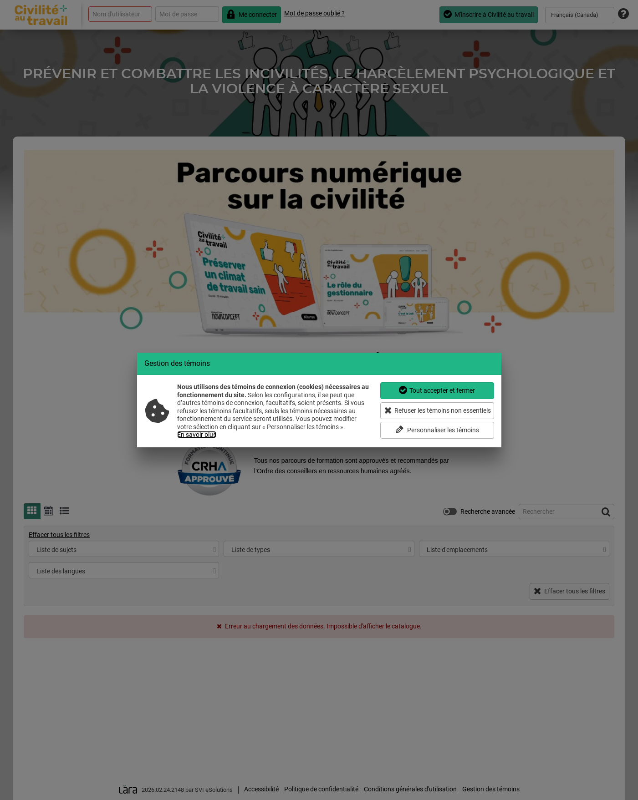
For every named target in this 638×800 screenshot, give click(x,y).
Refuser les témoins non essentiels (437, 410)
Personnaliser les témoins (437, 430)
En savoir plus (196, 434)
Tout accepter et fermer (437, 390)
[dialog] (319, 400)
